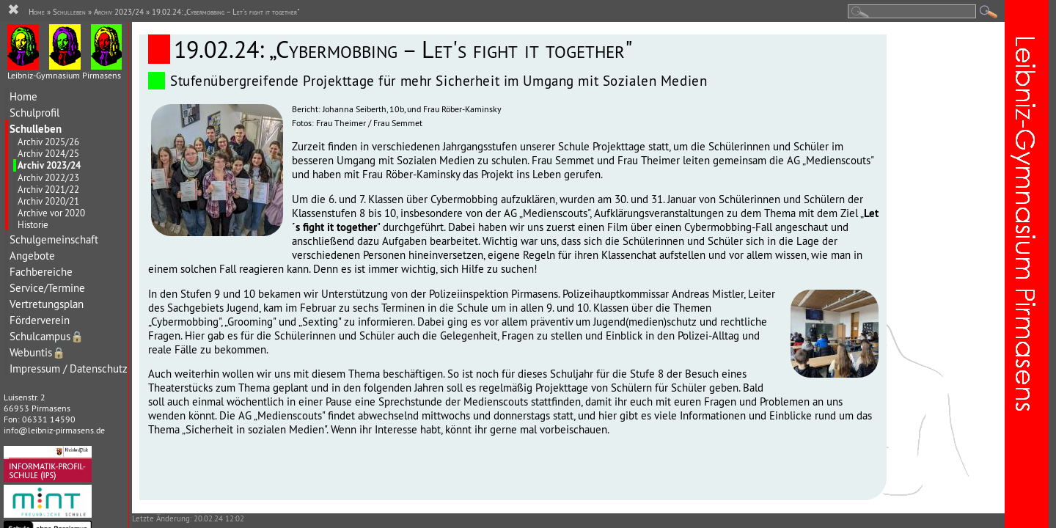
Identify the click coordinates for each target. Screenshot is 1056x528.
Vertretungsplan (47, 304)
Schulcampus (47, 336)
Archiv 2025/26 (48, 141)
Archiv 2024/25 (48, 153)
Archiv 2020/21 (48, 201)
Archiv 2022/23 (48, 177)
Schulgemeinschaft (54, 239)
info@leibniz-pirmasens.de (54, 430)
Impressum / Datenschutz (69, 368)
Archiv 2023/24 (49, 165)
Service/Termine (47, 288)
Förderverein (40, 320)
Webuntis (37, 352)
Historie (33, 224)
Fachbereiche (41, 272)
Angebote (32, 256)
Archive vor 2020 (51, 213)
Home (23, 96)
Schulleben (36, 129)
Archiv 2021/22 (48, 189)
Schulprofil (34, 113)
